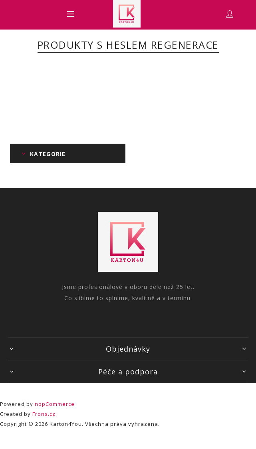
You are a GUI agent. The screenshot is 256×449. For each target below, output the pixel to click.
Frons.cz (44, 413)
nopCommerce (55, 403)
